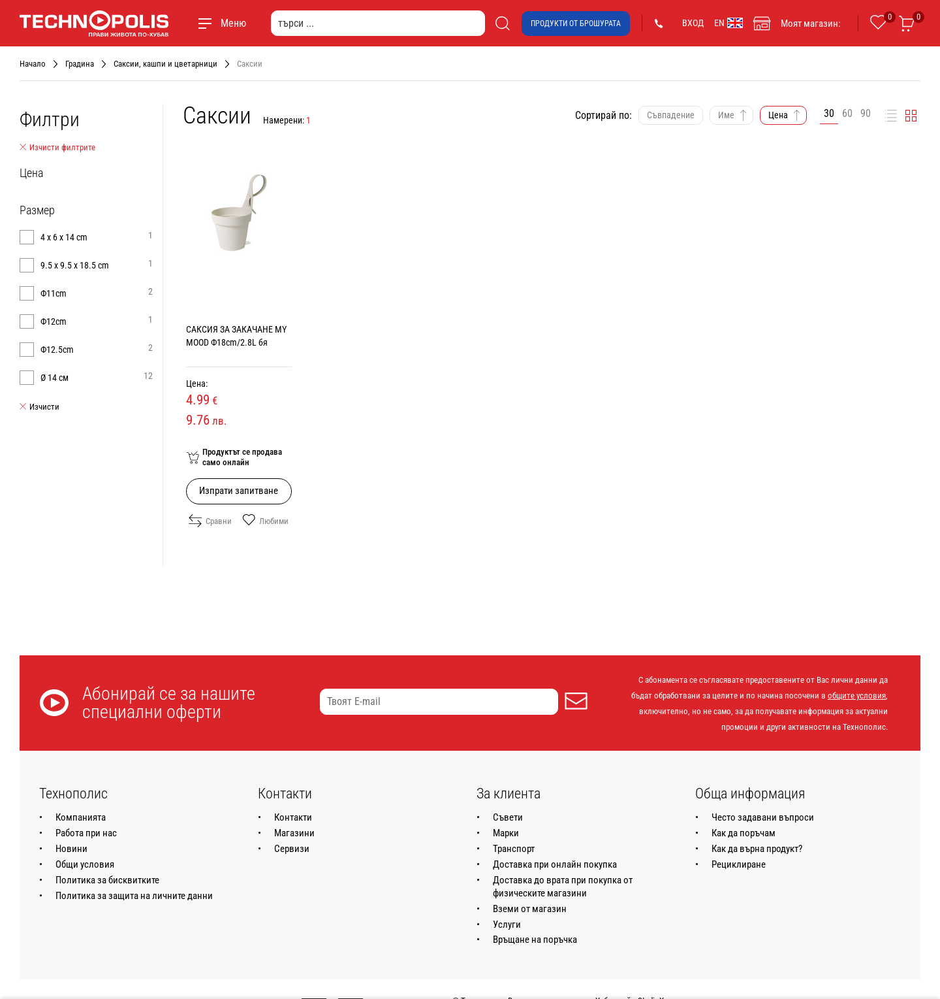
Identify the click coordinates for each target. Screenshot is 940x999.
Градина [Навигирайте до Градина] (79, 64)
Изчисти (39, 407)
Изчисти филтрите (57, 147)
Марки (506, 833)
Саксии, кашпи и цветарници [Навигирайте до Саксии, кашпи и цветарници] (165, 64)
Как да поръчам (744, 833)
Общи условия (84, 864)
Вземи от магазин (530, 909)
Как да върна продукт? (757, 849)
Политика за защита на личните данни (134, 896)
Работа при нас (86, 833)
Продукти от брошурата (576, 23)
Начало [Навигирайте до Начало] (33, 64)
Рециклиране (739, 864)
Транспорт (514, 849)
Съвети (508, 817)
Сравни (210, 520)
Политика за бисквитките (107, 880)
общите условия (857, 695)
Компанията (80, 817)
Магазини (294, 833)
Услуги (507, 924)
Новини (71, 849)
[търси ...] (378, 23)
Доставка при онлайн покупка (555, 864)
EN (728, 23)
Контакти (293, 817)
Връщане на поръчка (535, 939)
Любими (265, 520)
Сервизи (291, 849)
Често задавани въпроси (763, 817)
